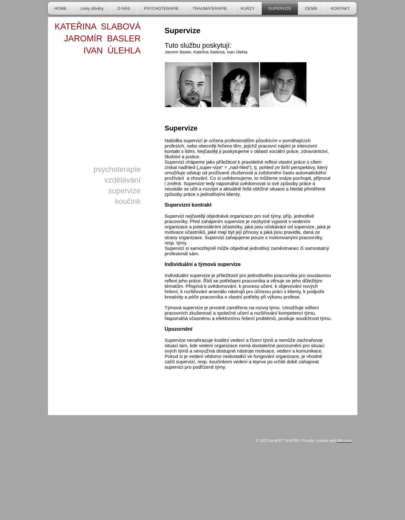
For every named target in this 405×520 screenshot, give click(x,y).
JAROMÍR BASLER (102, 38)
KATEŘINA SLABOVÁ (98, 26)
